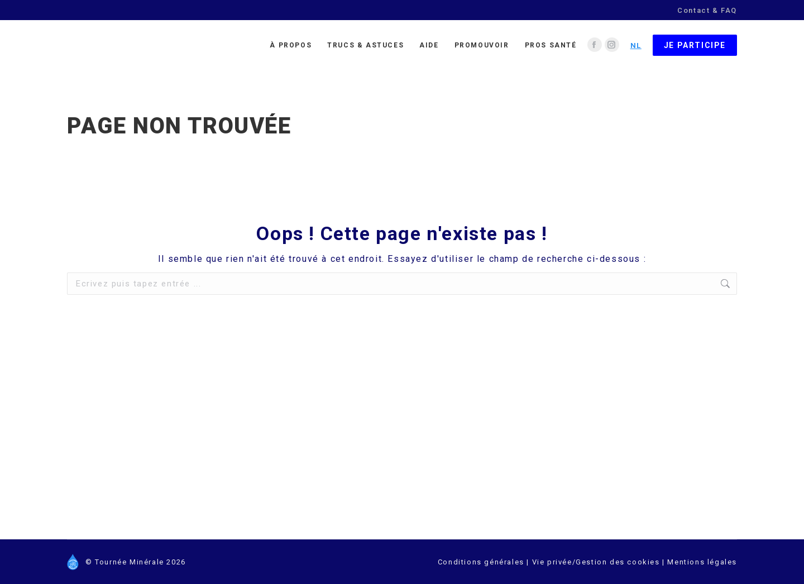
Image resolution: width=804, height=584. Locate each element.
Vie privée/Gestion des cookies (597, 562)
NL (636, 45)
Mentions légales (702, 562)
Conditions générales (481, 562)
